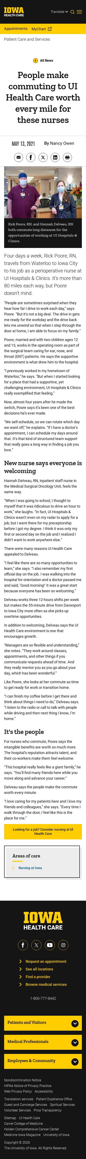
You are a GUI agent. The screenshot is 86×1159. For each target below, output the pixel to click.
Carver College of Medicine (23, 1124)
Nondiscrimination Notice (22, 1080)
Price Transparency (48, 1110)
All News (43, 60)
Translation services (18, 1099)
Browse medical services (46, 984)
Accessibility (44, 1091)
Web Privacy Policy (18, 1091)
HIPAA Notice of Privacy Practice (27, 1086)
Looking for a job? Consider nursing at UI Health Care (43, 832)
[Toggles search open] (73, 12)
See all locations (39, 969)
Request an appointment (46, 961)
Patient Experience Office (54, 1099)
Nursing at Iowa (30, 868)
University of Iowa (56, 1135)
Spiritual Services (62, 1105)
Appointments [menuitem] (15, 28)
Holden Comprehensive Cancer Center (31, 1129)
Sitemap (10, 1118)
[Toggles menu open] (79, 12)
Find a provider (38, 977)
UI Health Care (29, 1118)
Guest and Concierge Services (25, 1105)
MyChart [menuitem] (39, 29)
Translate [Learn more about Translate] (57, 12)
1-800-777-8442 (43, 998)
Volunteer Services (17, 1110)
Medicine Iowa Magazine (22, 1135)
